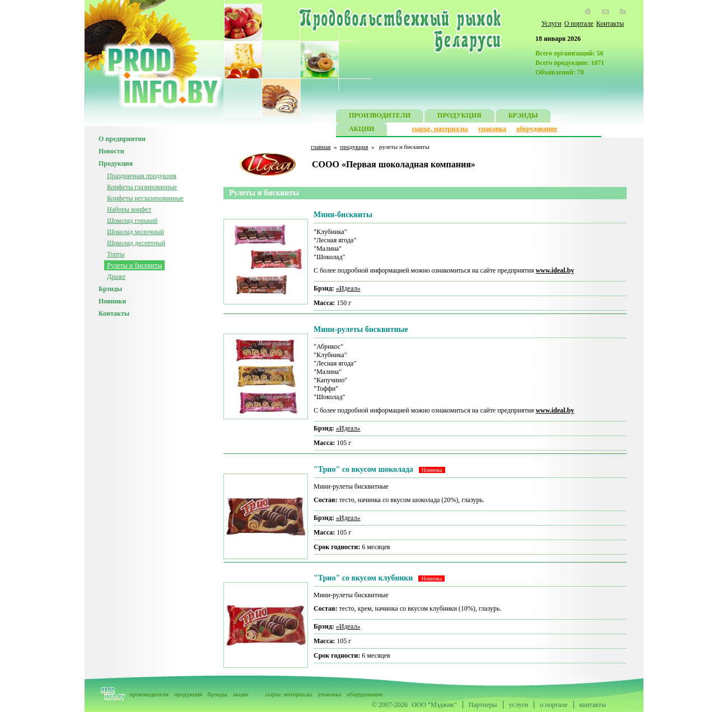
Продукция (116, 163)
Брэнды (110, 289)
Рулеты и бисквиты (134, 265)
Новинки (112, 301)
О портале (578, 23)
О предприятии (122, 139)
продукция (354, 146)
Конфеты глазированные (142, 187)
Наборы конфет (129, 209)
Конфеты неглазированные (145, 198)
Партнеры (483, 705)
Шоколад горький (132, 220)
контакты (593, 705)
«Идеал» (348, 288)
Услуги (552, 23)
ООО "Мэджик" (434, 705)
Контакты (610, 23)
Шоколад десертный (136, 243)
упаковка (492, 129)
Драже (116, 276)
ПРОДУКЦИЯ (459, 116)
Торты (116, 254)
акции (241, 694)
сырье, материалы (440, 129)
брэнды (217, 694)
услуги (519, 705)
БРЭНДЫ (523, 116)
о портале (553, 705)
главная (320, 146)
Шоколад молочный (135, 232)
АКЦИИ (361, 130)
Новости (111, 151)
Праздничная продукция (141, 176)
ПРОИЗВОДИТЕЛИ (380, 116)
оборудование (536, 129)
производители (149, 694)
